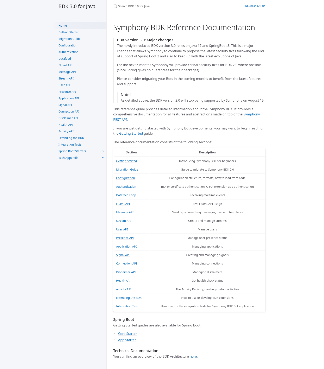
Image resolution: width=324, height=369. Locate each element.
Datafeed (64, 59)
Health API (65, 125)
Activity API (66, 131)
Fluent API (65, 65)
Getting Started (68, 32)
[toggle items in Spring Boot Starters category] (103, 151)
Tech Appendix (68, 158)
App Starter (127, 340)
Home (62, 25)
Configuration (67, 45)
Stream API (66, 78)
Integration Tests (69, 144)
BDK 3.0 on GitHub (254, 6)
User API (64, 85)
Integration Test (127, 306)
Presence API (67, 92)
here (193, 356)
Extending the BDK (71, 138)
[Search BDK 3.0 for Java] (162, 6)
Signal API (65, 105)
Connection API (68, 111)
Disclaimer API (68, 118)
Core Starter (127, 333)
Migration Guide (69, 39)
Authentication (68, 52)
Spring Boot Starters (72, 151)
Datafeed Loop (126, 195)
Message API (67, 72)
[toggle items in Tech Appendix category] (103, 157)
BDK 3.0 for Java (76, 6)
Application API (68, 98)
